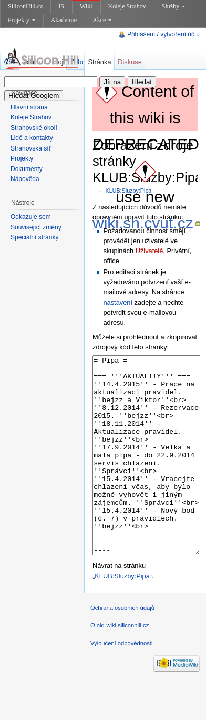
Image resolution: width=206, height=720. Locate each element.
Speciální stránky (34, 237)
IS (61, 6)
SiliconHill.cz (25, 6)
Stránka (99, 62)
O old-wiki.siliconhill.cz (119, 665)
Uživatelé (149, 251)
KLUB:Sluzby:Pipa (129, 190)
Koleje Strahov (127, 6)
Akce (101, 20)
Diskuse (130, 62)
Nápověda (25, 179)
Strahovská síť (31, 148)
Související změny (36, 227)
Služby (173, 6)
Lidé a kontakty (32, 138)
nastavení (117, 302)
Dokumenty (27, 169)
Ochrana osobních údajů (122, 647)
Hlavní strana (29, 107)
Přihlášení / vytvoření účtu (163, 34)
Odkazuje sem (31, 217)
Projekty (21, 20)
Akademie (64, 20)
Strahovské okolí (34, 128)
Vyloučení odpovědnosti (121, 682)
